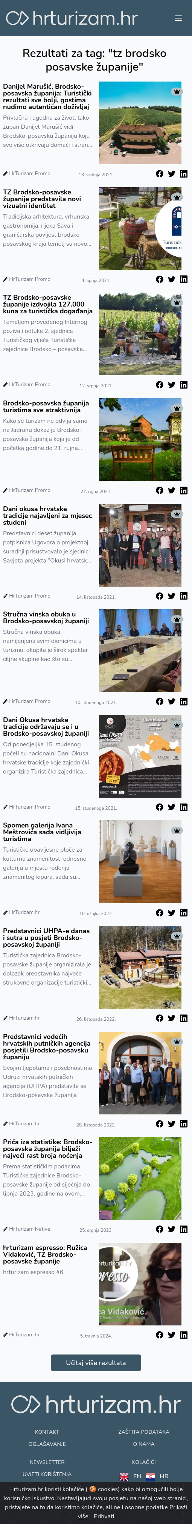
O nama (143, 1444)
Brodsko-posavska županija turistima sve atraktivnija (46, 406)
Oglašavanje (47, 1444)
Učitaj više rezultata (96, 1362)
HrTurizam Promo (29, 173)
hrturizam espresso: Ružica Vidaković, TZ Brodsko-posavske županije (45, 1254)
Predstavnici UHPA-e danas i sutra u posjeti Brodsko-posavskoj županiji (46, 938)
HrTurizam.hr (24, 912)
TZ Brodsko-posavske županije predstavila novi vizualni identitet (42, 199)
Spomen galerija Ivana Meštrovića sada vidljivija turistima (42, 832)
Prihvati (104, 1516)
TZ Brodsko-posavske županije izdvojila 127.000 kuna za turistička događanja (48, 304)
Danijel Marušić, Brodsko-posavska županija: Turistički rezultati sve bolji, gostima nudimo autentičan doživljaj (47, 96)
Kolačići (144, 1462)
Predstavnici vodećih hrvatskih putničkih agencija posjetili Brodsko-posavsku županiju (47, 1046)
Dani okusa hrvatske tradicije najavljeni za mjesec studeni (47, 515)
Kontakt (47, 1432)
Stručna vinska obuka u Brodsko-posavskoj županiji (46, 617)
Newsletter (47, 1462)
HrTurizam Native (29, 1229)
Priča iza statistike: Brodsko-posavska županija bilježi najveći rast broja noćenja (47, 1149)
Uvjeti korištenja (47, 1474)
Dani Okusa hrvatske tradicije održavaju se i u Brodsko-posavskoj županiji (46, 727)
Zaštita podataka (143, 1432)
